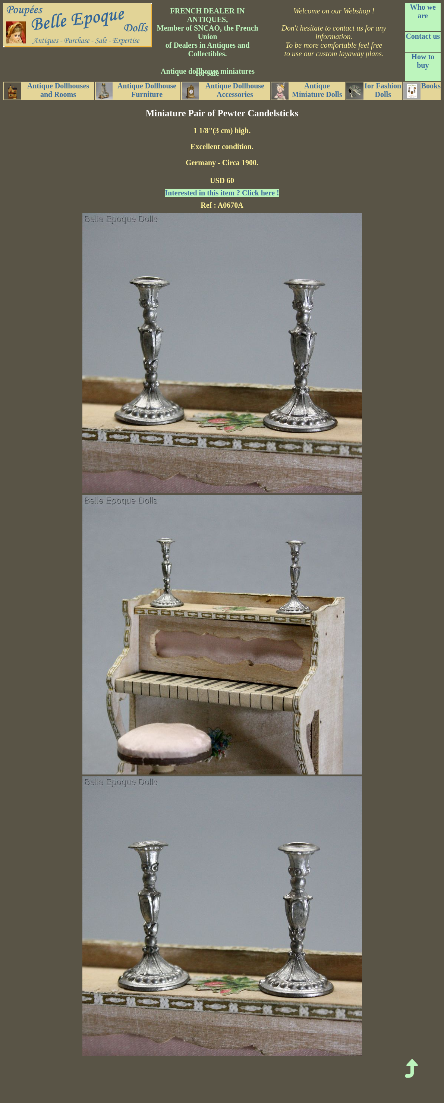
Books (422, 91)
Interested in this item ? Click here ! (222, 193)
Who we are (423, 11)
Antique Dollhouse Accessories (223, 91)
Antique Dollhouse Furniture (136, 91)
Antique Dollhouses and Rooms (46, 91)
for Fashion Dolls (373, 91)
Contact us (423, 36)
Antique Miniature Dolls (306, 91)
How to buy (422, 61)
